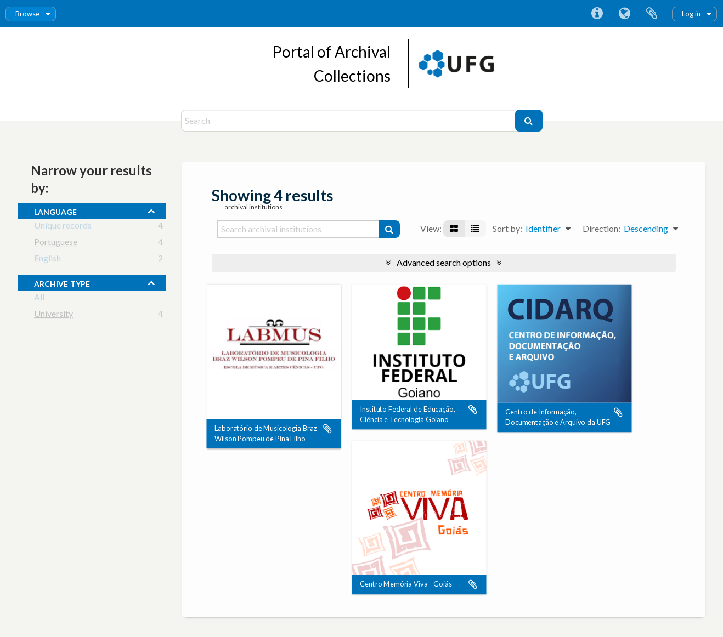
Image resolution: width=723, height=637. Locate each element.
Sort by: (507, 228)
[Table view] (475, 228)
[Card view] (454, 228)
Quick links (597, 13)
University (53, 315)
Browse (27, 13)
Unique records (63, 227)
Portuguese (55, 243)
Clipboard (651, 13)
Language (624, 13)
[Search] (349, 121)
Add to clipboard (327, 428)
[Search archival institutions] (298, 229)
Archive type (62, 282)
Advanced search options (444, 262)
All (39, 299)
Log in (691, 13)
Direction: (601, 228)
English (47, 260)
